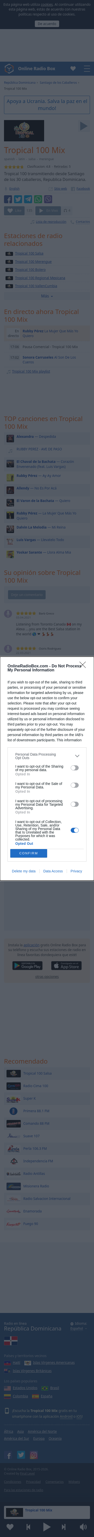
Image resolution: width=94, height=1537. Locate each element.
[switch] (75, 767)
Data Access (53, 871)
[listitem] (47, 756)
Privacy (76, 871)
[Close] (84, 666)
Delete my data (24, 871)
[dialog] (47, 769)
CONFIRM (28, 853)
